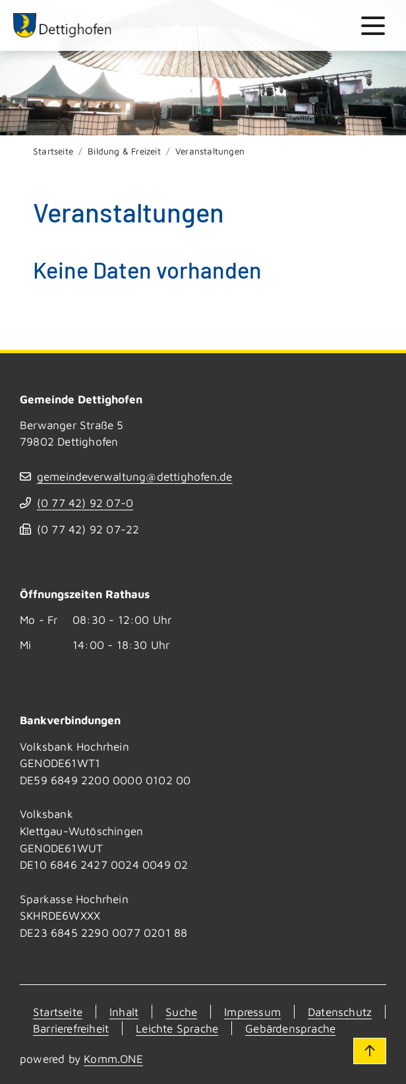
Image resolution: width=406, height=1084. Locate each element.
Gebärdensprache (290, 1028)
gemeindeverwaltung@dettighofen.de (135, 476)
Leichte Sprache (177, 1028)
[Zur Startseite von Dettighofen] (62, 25)
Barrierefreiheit (71, 1028)
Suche (181, 1012)
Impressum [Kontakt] (252, 1012)
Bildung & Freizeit (124, 151)
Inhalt (123, 1012)
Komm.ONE (113, 1059)
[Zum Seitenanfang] (369, 1051)
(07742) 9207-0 (85, 503)
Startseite (53, 151)
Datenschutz (340, 1012)
